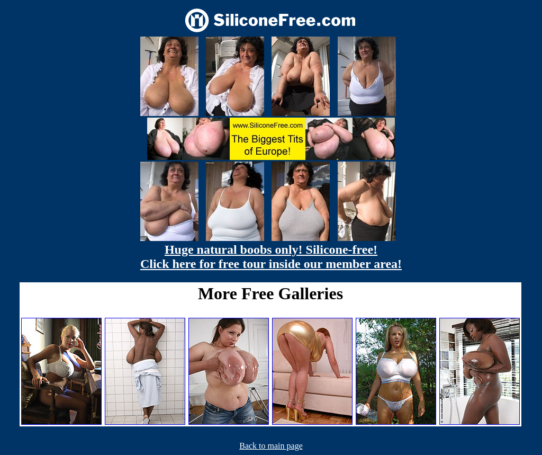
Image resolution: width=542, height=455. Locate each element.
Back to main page (271, 445)
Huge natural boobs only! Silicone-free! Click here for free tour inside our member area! (271, 257)
